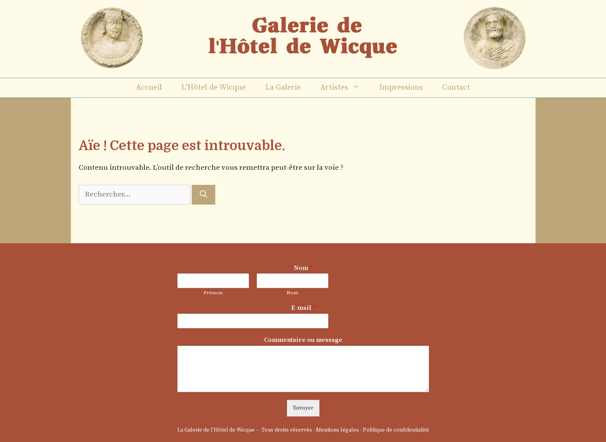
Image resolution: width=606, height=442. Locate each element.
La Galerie (283, 87)
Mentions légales (337, 430)
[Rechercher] (203, 195)
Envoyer (303, 407)
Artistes (344, 87)
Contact (456, 87)
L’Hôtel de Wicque (213, 87)
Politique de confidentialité (396, 430)
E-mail (303, 308)
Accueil (149, 87)
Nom (303, 268)
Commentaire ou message (303, 340)
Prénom (213, 293)
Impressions (401, 87)
